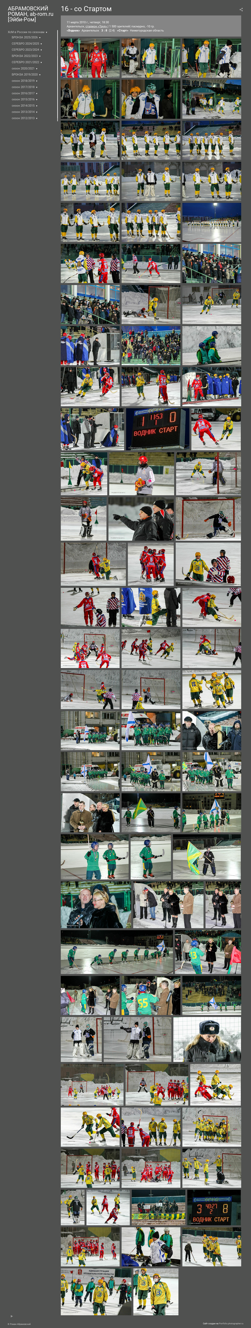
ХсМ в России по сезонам (26, 32)
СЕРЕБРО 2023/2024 (25, 49)
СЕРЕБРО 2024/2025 (25, 43)
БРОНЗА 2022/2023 (25, 56)
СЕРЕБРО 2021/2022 (25, 62)
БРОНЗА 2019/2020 (25, 74)
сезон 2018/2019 (23, 81)
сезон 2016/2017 (23, 93)
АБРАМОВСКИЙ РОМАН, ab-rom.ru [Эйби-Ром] (30, 14)
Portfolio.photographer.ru (231, 1323)
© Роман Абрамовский (19, 1324)
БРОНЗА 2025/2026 (25, 37)
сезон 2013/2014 (23, 112)
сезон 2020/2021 (23, 68)
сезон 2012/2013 (23, 118)
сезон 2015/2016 (23, 99)
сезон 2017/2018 (23, 87)
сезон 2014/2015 (23, 105)
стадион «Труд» (96, 26)
